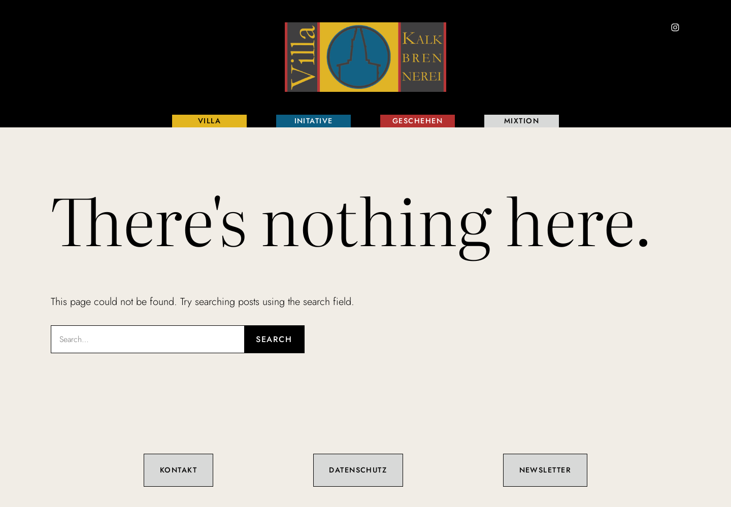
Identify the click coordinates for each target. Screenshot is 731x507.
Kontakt (178, 470)
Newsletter (545, 470)
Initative (313, 121)
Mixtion (521, 121)
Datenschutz (358, 470)
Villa (209, 121)
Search (274, 339)
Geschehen (417, 121)
